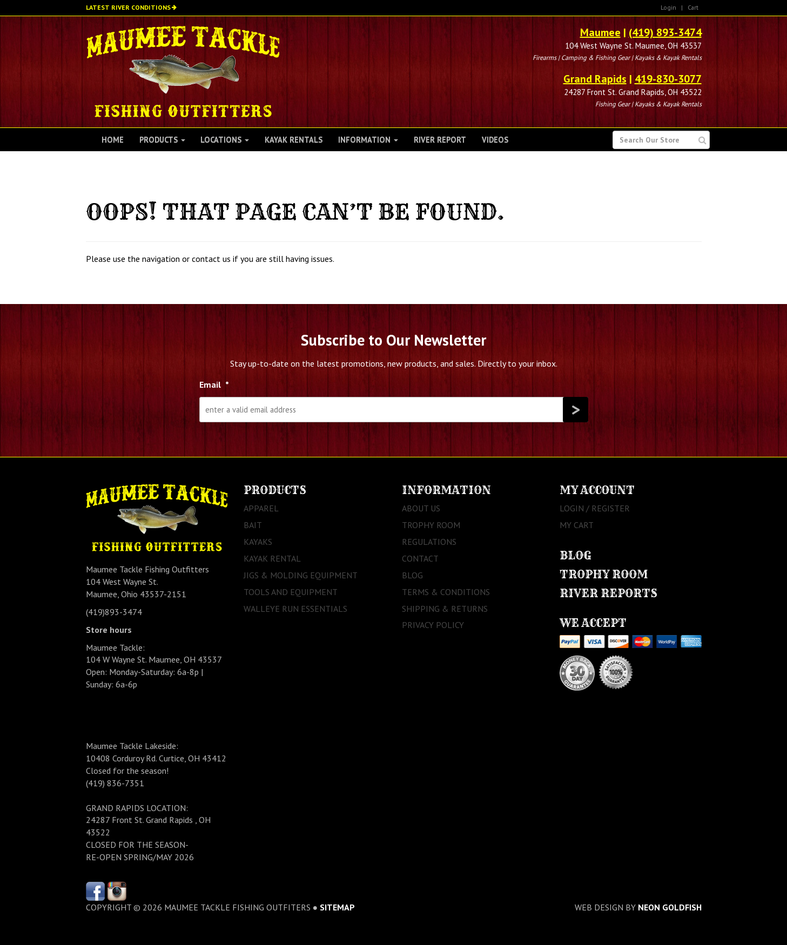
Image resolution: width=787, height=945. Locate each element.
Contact (420, 558)
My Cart (577, 524)
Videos (495, 139)
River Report (440, 139)
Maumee (600, 32)
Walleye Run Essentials (295, 608)
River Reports (608, 593)
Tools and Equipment (291, 591)
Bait (253, 524)
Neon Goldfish (670, 907)
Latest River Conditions (128, 7)
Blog (412, 575)
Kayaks (258, 541)
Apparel (261, 508)
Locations (224, 139)
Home (113, 139)
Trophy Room (431, 524)
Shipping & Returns (445, 608)
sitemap (337, 907)
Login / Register (595, 508)
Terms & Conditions (446, 591)
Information (368, 139)
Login (668, 7)
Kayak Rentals (293, 139)
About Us (421, 508)
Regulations (429, 541)
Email (214, 384)
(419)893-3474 (114, 611)
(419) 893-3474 (665, 32)
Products (162, 139)
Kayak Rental (272, 558)
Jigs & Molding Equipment (301, 575)
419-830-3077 (668, 79)
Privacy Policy (433, 624)
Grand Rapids (595, 79)
